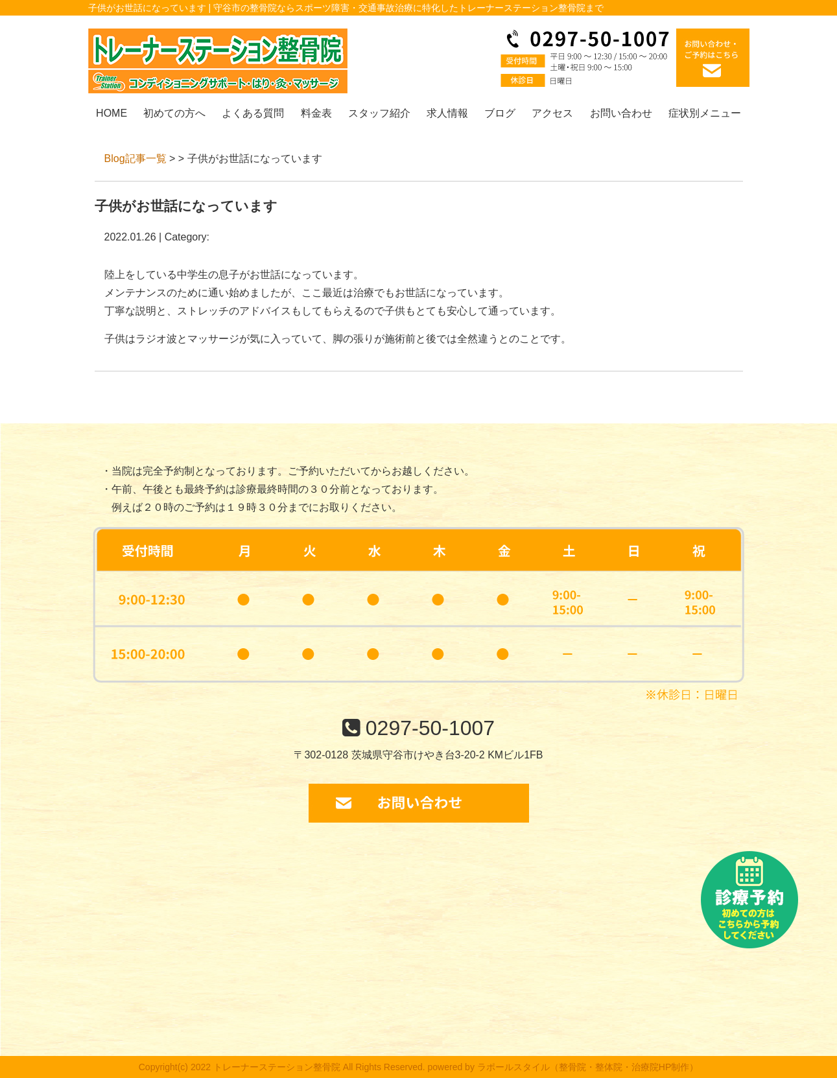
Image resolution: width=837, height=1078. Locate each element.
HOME (111, 113)
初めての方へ (174, 113)
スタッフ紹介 (379, 113)
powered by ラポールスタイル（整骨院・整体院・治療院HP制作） (563, 1067)
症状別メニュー (704, 113)
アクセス (552, 113)
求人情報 (447, 113)
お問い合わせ (621, 113)
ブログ (499, 113)
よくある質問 (253, 113)
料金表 (316, 113)
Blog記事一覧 (135, 158)
